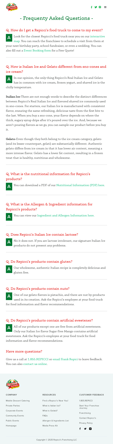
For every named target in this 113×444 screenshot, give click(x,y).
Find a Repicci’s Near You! (55, 401)
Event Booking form (37, 50)
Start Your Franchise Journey (89, 407)
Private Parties (13, 406)
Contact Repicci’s (87, 418)
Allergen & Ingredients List (56, 421)
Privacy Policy (86, 423)
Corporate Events (14, 411)
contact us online (35, 364)
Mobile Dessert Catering (18, 401)
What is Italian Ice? (51, 406)
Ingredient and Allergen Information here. (65, 215)
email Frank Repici (65, 359)
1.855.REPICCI (38, 359)
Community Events (15, 416)
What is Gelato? (50, 411)
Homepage (11, 426)
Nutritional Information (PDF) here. (80, 185)
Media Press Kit (50, 426)
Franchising (85, 413)
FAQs (45, 416)
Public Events (12, 421)
